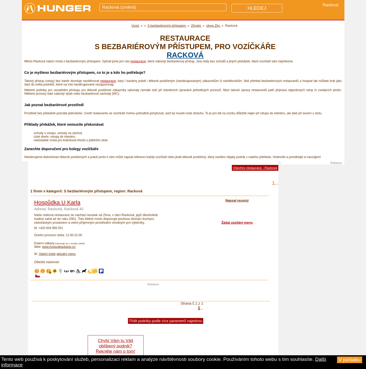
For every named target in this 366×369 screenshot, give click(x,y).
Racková (185, 55)
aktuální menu (65, 254)
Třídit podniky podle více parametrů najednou (165, 321)
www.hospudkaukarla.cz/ (59, 247)
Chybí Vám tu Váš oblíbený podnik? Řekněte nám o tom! (115, 346)
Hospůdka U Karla (57, 202)
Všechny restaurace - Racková (255, 168)
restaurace (138, 61)
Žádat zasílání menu (237, 222)
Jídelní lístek (47, 254)
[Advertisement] (153, 293)
